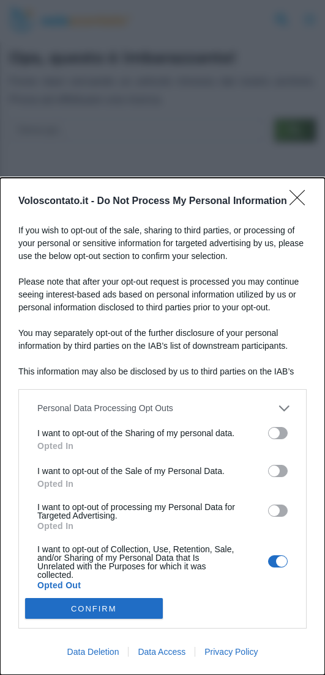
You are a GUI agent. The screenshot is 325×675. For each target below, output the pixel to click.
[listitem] (162, 408)
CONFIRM (94, 608)
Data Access (161, 652)
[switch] (278, 433)
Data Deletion (93, 652)
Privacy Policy (231, 652)
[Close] (301, 201)
